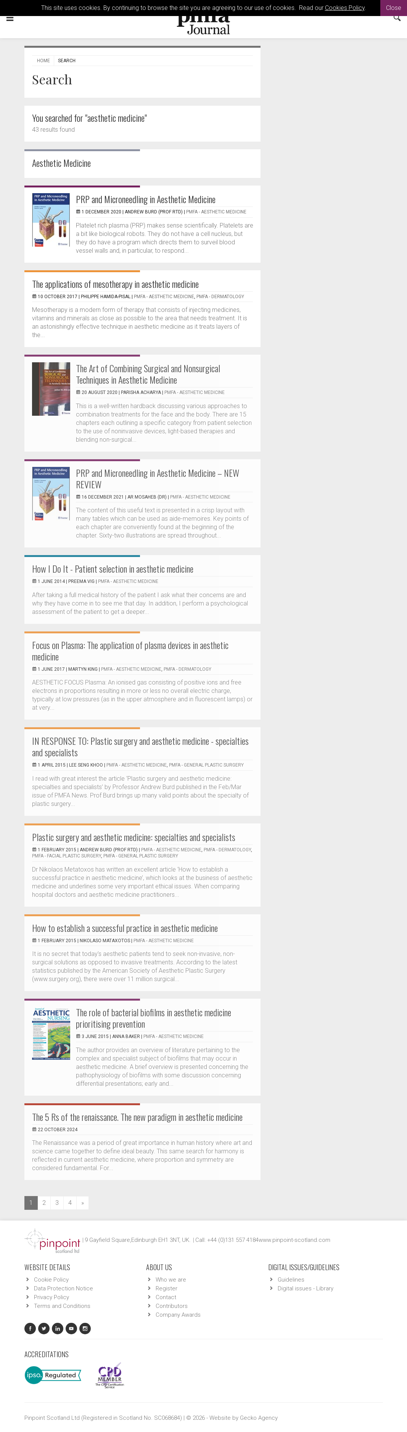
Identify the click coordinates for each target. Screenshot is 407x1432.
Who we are (171, 1279)
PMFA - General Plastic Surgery (206, 765)
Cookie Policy (51, 1279)
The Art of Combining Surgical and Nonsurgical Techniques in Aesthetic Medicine (148, 373)
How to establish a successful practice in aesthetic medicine (125, 928)
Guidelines (291, 1279)
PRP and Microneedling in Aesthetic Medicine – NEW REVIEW (157, 478)
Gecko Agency (259, 1417)
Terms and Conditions (62, 1306)
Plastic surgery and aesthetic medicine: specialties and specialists (133, 837)
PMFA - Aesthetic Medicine (216, 212)
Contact (166, 1297)
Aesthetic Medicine (61, 163)
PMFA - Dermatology (220, 296)
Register (166, 1288)
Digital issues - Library (305, 1288)
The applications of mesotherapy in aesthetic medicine (115, 284)
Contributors (172, 1306)
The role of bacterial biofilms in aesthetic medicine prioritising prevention (153, 1017)
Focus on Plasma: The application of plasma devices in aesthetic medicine (130, 650)
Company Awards (178, 1314)
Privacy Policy (51, 1297)
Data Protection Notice (63, 1288)
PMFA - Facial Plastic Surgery (66, 856)
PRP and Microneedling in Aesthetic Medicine (146, 199)
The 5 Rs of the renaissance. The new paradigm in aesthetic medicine (137, 1117)
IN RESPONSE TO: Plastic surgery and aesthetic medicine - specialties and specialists (140, 746)
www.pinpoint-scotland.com (294, 1240)
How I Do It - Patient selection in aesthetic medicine (112, 568)
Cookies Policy (345, 7)
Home (43, 60)
